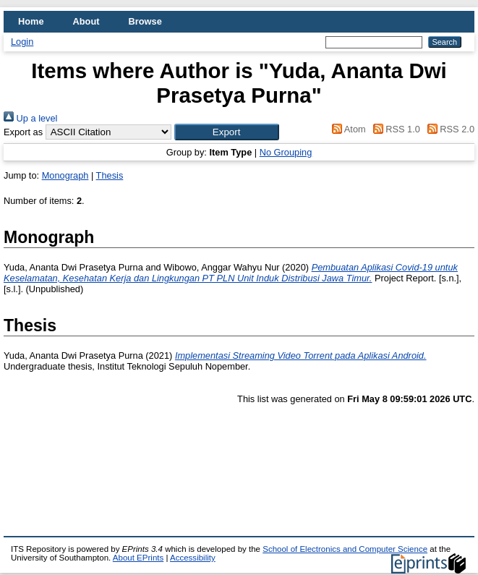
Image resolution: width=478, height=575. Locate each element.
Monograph (65, 175)
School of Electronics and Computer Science (345, 549)
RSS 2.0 (448, 129)
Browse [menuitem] (145, 21)
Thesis (110, 175)
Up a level (30, 118)
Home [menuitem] (31, 21)
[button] (226, 132)
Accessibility (192, 557)
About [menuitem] (86, 21)
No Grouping (286, 152)
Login (22, 41)
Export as (23, 132)
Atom (347, 129)
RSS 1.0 (394, 129)
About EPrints (138, 557)
